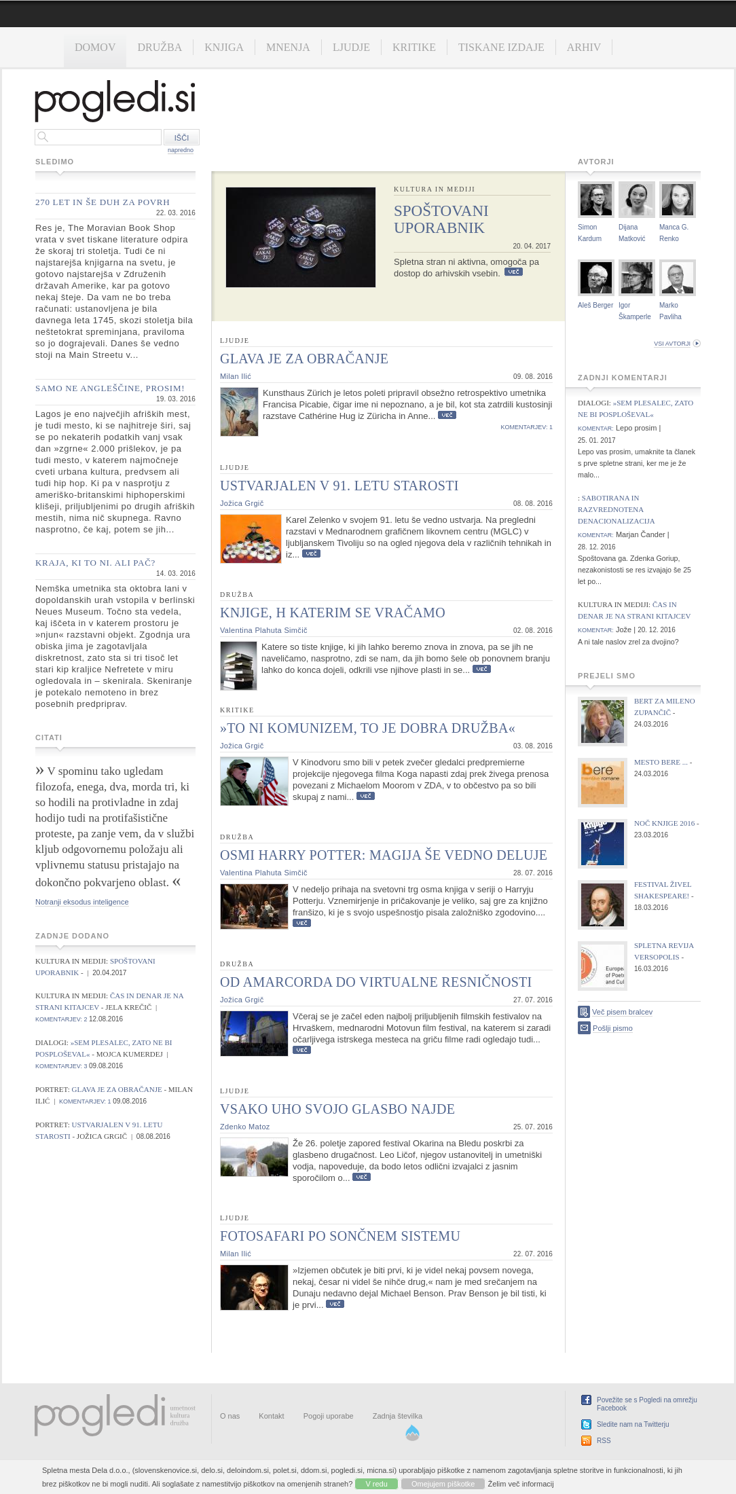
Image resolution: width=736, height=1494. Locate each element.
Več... (513, 272)
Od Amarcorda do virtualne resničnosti (376, 981)
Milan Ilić (235, 376)
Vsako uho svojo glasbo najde (337, 1108)
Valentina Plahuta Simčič (264, 630)
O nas (230, 1416)
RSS (604, 1440)
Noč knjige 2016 (664, 823)
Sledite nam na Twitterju (633, 1424)
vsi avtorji (672, 343)
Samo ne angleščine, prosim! (110, 388)
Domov (95, 47)
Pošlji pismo (613, 1028)
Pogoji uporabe (328, 1416)
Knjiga (224, 47)
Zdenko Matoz (245, 1127)
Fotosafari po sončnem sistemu (340, 1235)
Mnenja (288, 47)
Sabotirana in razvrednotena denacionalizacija (616, 509)
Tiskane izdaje (501, 47)
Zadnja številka (397, 1416)
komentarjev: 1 (85, 1101)
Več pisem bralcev (622, 1012)
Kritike (414, 47)
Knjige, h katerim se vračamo (332, 612)
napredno (181, 150)
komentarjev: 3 (61, 1066)
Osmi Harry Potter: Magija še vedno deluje (383, 855)
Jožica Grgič (241, 503)
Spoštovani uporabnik (441, 219)
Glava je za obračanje (118, 1089)
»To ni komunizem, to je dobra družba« (367, 728)
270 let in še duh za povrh (102, 202)
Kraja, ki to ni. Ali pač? (95, 563)
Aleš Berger (595, 305)
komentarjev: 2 (61, 1019)
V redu (376, 1484)
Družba (159, 47)
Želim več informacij (521, 1484)
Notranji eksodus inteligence (82, 902)
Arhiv (584, 47)
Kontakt (271, 1416)
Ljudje (351, 47)
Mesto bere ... (661, 762)
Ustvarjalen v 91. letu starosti (339, 485)
